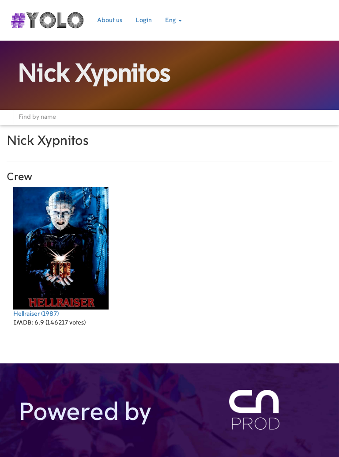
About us (109, 20)
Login (144, 20)
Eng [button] (173, 20)
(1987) (61, 252)
